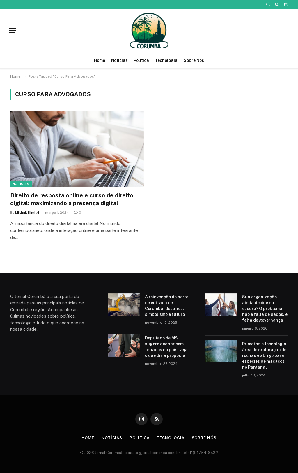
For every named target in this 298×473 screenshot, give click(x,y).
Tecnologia (166, 60)
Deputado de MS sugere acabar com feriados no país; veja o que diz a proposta (166, 347)
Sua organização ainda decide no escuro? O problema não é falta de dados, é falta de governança (265, 309)
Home (99, 60)
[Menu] (12, 30)
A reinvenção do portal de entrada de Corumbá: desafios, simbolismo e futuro (167, 306)
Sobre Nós (194, 60)
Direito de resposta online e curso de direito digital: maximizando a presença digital (71, 199)
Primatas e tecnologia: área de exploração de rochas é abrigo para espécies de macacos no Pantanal (265, 355)
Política (141, 60)
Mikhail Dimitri (27, 213)
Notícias (119, 60)
